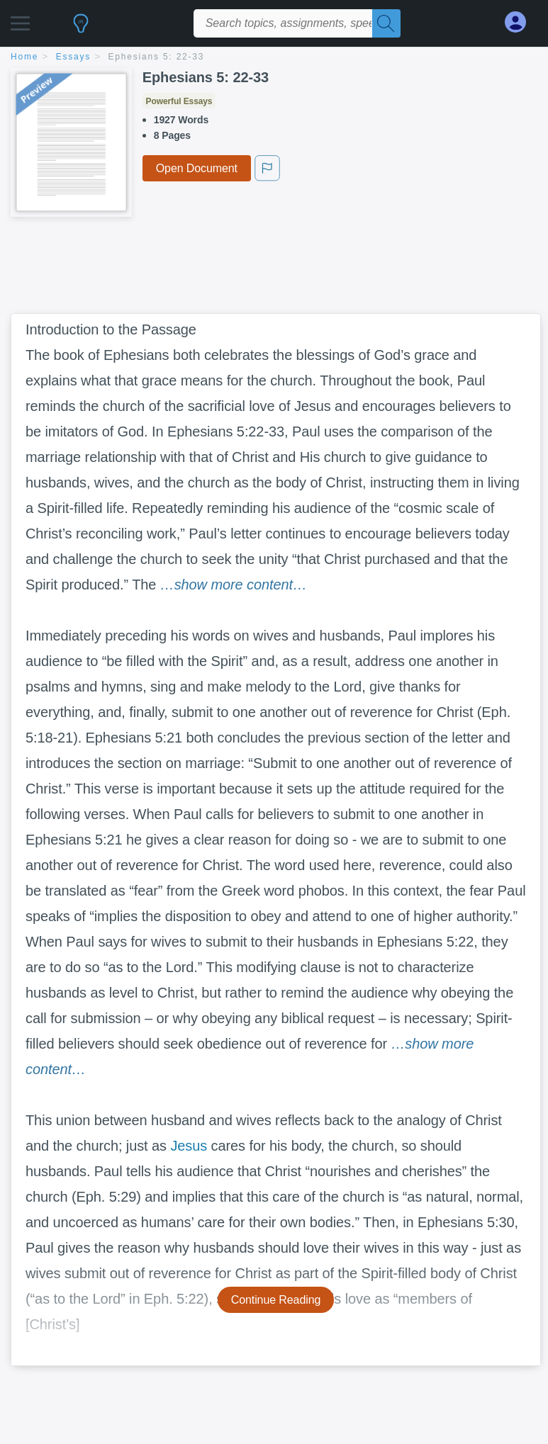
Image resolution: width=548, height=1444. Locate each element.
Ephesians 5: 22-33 (156, 57)
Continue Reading (276, 1300)
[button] (20, 19)
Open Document (196, 168)
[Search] (386, 23)
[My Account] (521, 22)
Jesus (188, 1145)
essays (73, 57)
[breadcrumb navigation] (274, 57)
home (24, 57)
